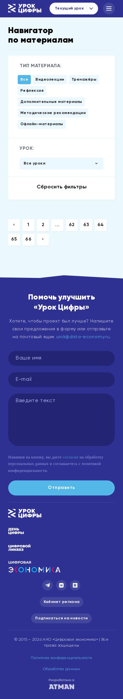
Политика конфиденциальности (61, 658)
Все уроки (34, 163)
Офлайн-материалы (42, 124)
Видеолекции (50, 79)
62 (72, 225)
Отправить (61, 487)
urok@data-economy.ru (83, 337)
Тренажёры (84, 79)
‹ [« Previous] (14, 225)
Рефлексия (32, 90)
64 (100, 225)
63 (86, 225)
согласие (70, 457)
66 (28, 239)
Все (24, 79)
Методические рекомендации (53, 113)
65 (14, 239)
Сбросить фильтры (62, 187)
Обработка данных (61, 669)
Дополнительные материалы (51, 102)
